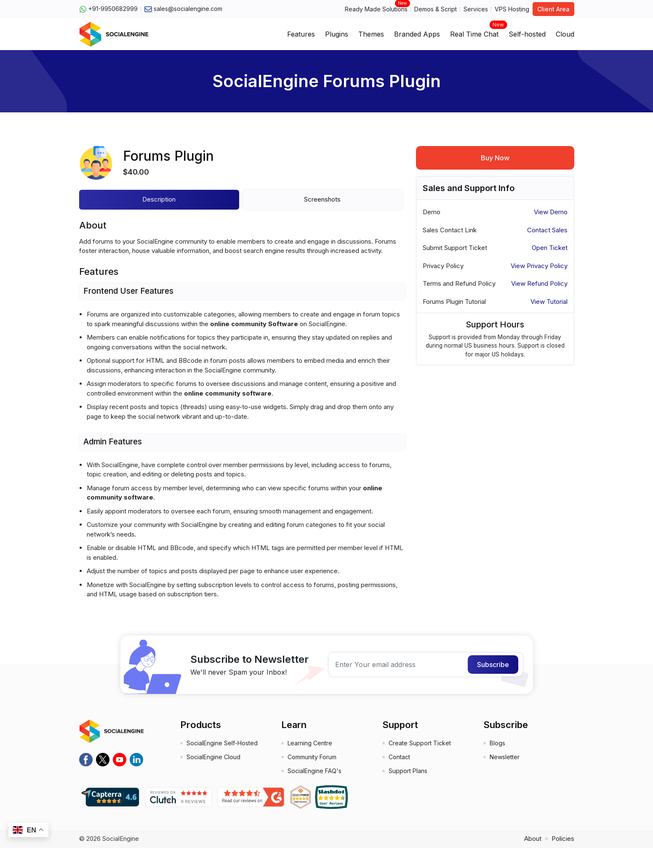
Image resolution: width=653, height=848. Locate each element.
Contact (399, 756)
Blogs (497, 743)
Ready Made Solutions (376, 9)
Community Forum (312, 756)
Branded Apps (417, 34)
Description (159, 199)
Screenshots (322, 199)
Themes (371, 34)
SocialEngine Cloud (213, 756)
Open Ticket (550, 248)
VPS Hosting (512, 9)
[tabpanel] (242, 416)
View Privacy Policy (539, 266)
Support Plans (408, 770)
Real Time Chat (474, 31)
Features (301, 34)
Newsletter (505, 756)
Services (476, 9)
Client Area (553, 9)
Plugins (336, 34)
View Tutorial (549, 302)
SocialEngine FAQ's (314, 770)
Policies (563, 839)
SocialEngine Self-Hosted (222, 743)
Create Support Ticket (420, 743)
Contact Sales (547, 230)
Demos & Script (435, 9)
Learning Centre (310, 743)
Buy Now (495, 158)
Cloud (565, 34)
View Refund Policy (539, 283)
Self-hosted (527, 34)
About (532, 839)
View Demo (551, 212)
